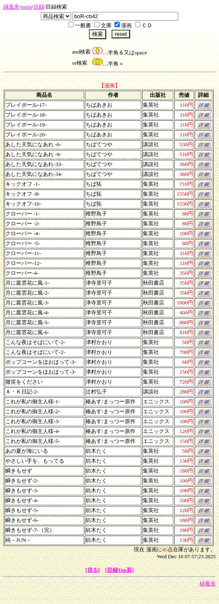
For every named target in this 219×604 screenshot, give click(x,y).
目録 (38, 7)
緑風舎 (11, 7)
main (26, 7)
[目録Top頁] (119, 570)
